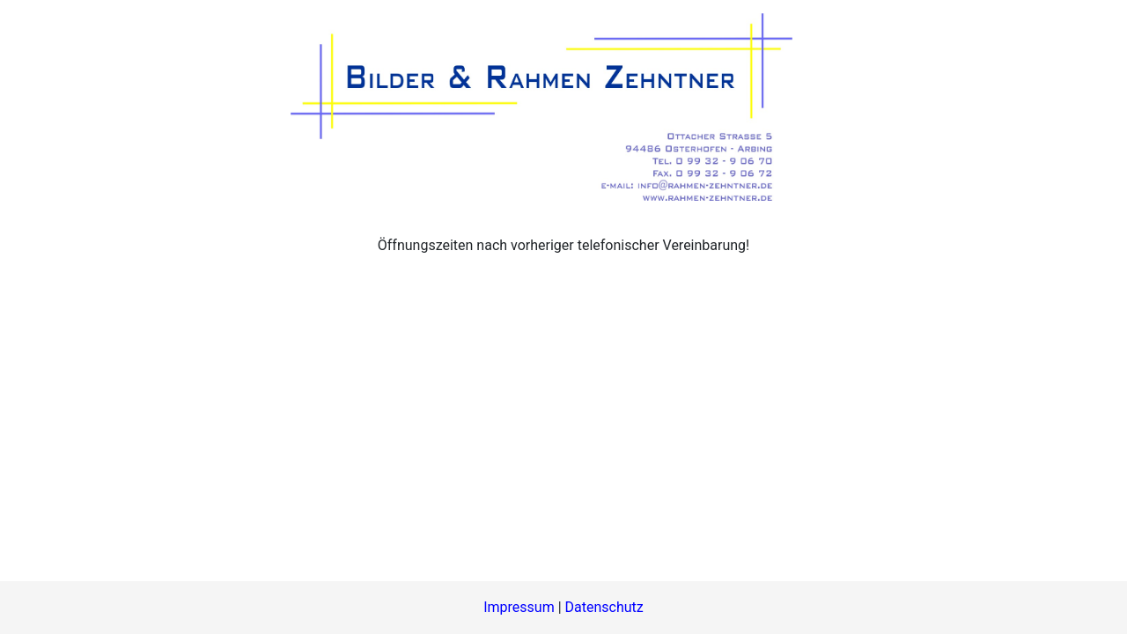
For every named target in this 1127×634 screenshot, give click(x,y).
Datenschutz (604, 607)
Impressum (519, 607)
